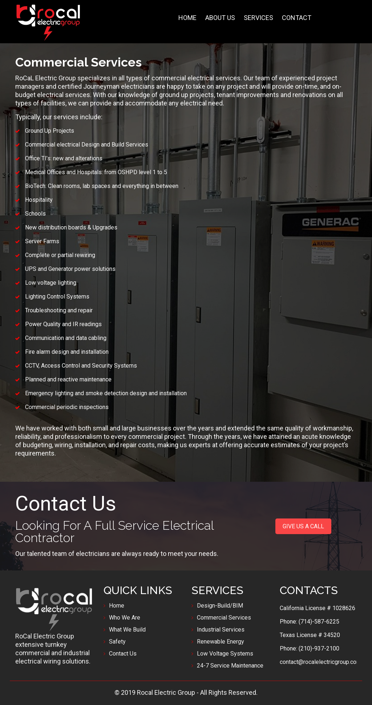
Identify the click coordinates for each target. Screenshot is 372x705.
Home (116, 605)
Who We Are (124, 617)
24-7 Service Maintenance (230, 665)
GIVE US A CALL (303, 526)
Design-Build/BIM (220, 605)
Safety (117, 641)
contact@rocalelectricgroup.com (320, 661)
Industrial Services (220, 629)
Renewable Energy (220, 641)
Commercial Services (224, 617)
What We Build (127, 629)
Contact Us (123, 653)
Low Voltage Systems (225, 653)
